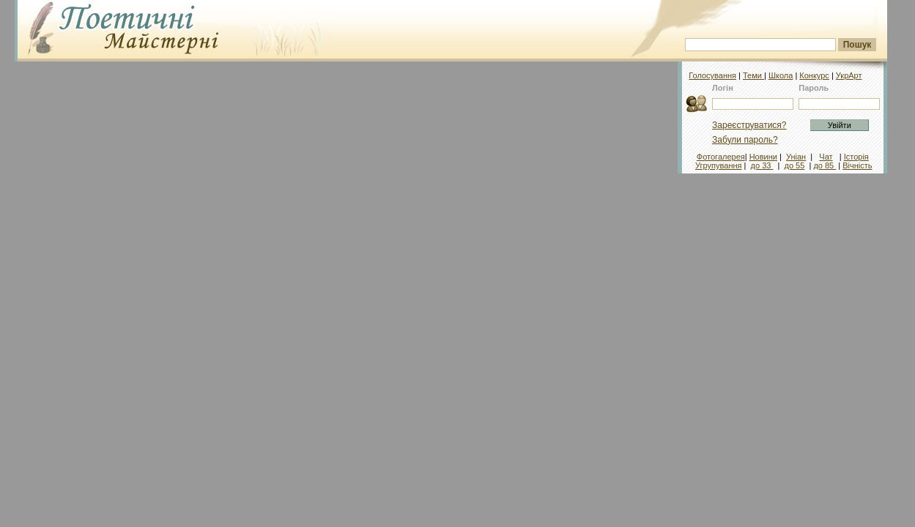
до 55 (795, 165)
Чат (825, 156)
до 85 (824, 165)
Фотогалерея (721, 156)
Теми (753, 75)
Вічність (857, 165)
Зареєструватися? (749, 125)
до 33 (762, 165)
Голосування (712, 75)
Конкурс (814, 75)
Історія (856, 156)
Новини (763, 156)
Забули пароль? (745, 140)
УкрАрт (849, 75)
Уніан (796, 156)
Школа (780, 75)
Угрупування (718, 165)
